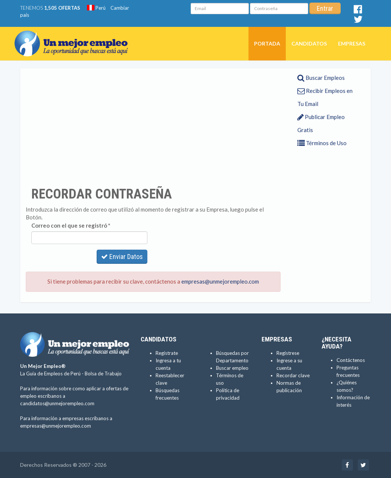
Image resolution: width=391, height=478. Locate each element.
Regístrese (287, 353)
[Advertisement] (153, 127)
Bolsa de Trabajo (103, 374)
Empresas (351, 43)
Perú (96, 8)
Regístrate (167, 353)
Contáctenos (351, 360)
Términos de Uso (322, 143)
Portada (267, 43)
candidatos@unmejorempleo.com (57, 403)
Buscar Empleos (321, 77)
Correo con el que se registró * (70, 225)
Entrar (325, 8)
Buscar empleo (232, 368)
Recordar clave (293, 375)
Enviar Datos (122, 256)
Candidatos (309, 43)
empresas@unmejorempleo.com (220, 281)
